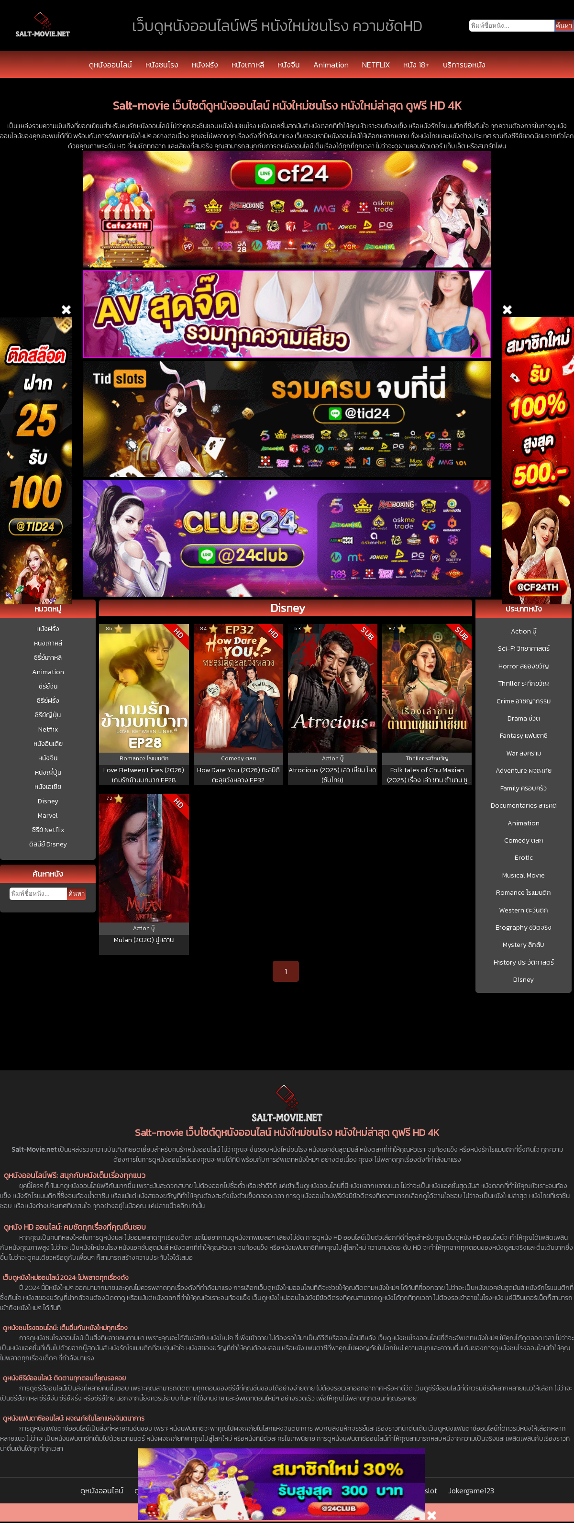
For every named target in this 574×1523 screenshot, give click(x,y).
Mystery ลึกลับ (523, 945)
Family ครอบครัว (523, 788)
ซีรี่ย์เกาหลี (48, 658)
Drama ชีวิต (524, 718)
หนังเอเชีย (47, 787)
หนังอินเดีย (48, 744)
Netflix (48, 729)
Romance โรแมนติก (523, 893)
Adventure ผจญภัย (524, 771)
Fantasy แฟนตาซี (524, 736)
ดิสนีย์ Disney (48, 844)
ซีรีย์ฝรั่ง (48, 701)
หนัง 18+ (416, 64)
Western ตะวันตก (523, 910)
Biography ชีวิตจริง (524, 928)
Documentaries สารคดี (524, 806)
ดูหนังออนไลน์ (110, 64)
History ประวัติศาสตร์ (524, 962)
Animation (331, 64)
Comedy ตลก (523, 840)
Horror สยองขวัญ (523, 666)
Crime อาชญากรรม (524, 701)
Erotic (524, 858)
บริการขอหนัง (464, 64)
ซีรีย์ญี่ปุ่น (48, 715)
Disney (48, 801)
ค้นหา (76, 893)
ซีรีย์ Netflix (48, 830)
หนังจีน (288, 64)
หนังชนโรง (161, 64)
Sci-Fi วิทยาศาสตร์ (524, 649)
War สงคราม (524, 753)
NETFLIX (376, 64)
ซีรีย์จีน (48, 686)
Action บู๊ (524, 631)
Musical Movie (523, 875)
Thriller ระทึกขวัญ (523, 684)
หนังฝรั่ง (205, 64)
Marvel (48, 816)
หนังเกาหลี (248, 64)
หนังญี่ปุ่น (48, 772)
